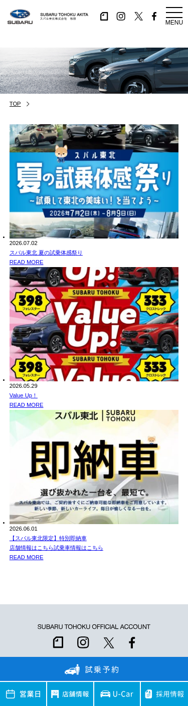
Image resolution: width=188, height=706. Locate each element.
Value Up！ (24, 395)
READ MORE (27, 262)
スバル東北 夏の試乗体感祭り (46, 253)
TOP (15, 104)
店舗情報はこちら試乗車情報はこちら (56, 548)
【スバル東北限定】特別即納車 (48, 538)
